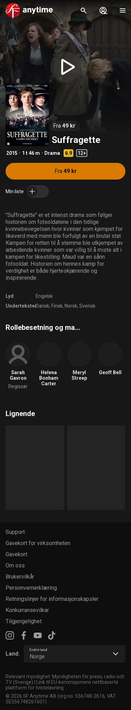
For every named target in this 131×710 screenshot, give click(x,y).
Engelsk (44, 296)
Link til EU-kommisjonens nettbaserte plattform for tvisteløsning (62, 684)
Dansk (42, 306)
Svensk (87, 306)
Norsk (71, 306)
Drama (52, 153)
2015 (11, 153)
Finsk (57, 306)
